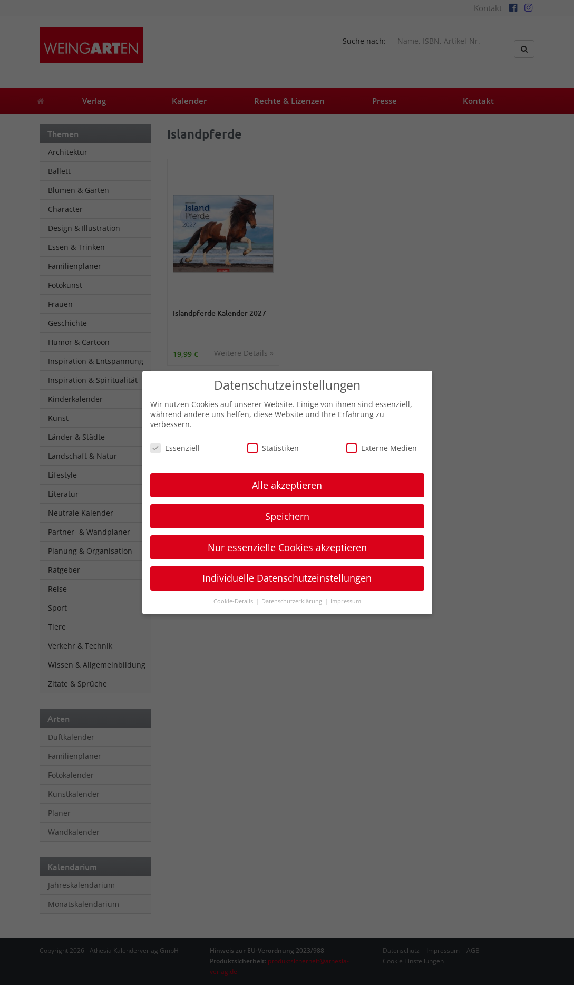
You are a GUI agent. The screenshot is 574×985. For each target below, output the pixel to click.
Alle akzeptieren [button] (287, 485)
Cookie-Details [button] (234, 601)
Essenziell (175, 448)
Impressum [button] (345, 601)
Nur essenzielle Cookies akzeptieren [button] (287, 547)
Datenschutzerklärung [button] (292, 601)
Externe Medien (381, 448)
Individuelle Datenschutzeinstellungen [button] (287, 578)
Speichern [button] (287, 516)
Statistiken (273, 448)
